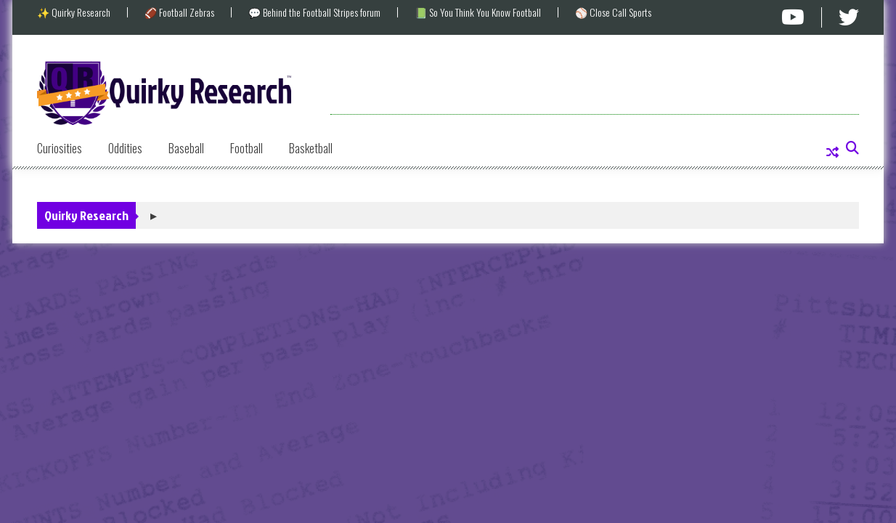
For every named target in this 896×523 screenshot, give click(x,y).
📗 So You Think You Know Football (478, 12)
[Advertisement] (594, 82)
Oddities (125, 148)
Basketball (311, 148)
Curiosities (59, 148)
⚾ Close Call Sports (613, 12)
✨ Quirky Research (73, 12)
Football (246, 148)
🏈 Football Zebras (179, 12)
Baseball (186, 148)
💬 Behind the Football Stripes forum (314, 12)
